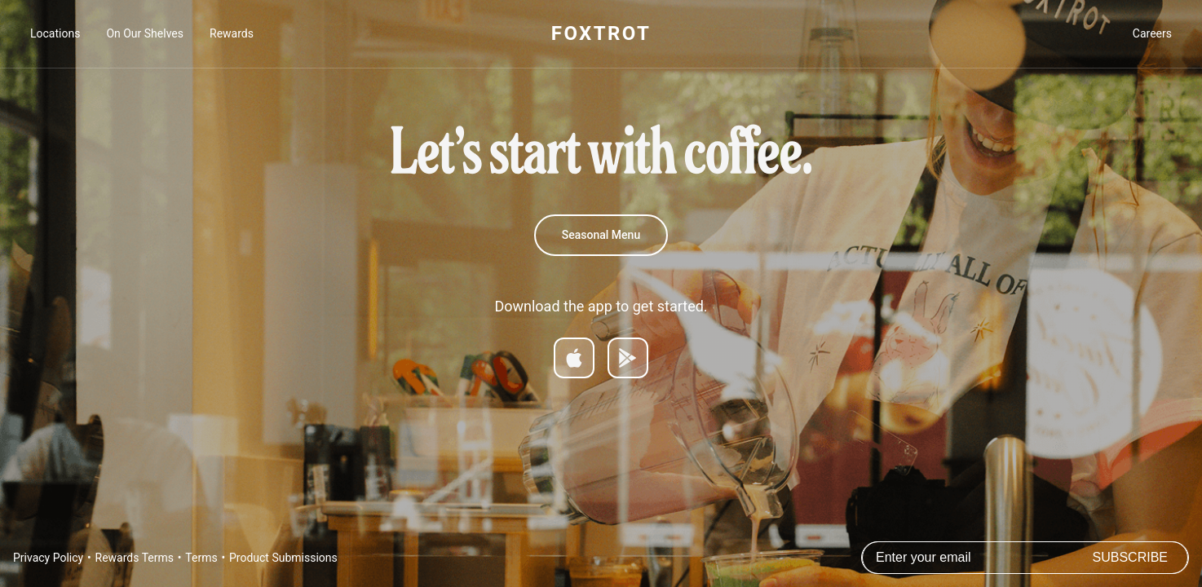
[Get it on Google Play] (628, 358)
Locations (55, 33)
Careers (1152, 33)
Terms (201, 557)
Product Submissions (283, 557)
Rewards (232, 33)
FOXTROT (601, 33)
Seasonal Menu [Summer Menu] (601, 234)
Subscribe (1130, 557)
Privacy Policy (48, 557)
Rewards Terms (134, 557)
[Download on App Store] (574, 358)
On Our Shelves (144, 33)
